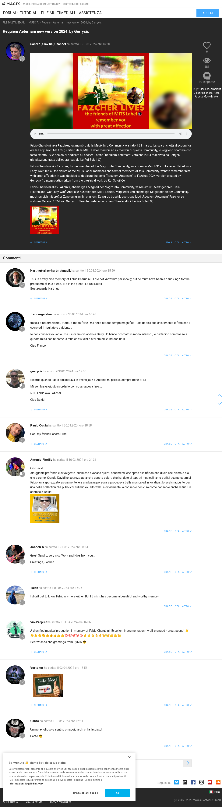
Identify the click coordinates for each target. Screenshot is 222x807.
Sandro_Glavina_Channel (48, 44)
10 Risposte (207, 82)
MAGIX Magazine (60, 801)
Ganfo (35, 721)
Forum (9, 12)
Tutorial (28, 12)
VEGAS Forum (34, 801)
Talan (34, 588)
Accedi (208, 13)
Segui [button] (169, 242)
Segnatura (40, 242)
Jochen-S (37, 547)
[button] (187, 242)
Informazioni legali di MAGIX (26, 783)
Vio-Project (39, 622)
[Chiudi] (129, 757)
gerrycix (36, 371)
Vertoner (37, 668)
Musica (34, 22)
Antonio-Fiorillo (41, 460)
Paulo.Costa (39, 425)
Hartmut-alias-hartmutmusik (51, 270)
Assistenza (90, 12)
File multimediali (58, 12)
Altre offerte (10, 801)
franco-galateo (41, 314)
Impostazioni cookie (85, 792)
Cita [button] (176, 242)
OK (117, 793)
